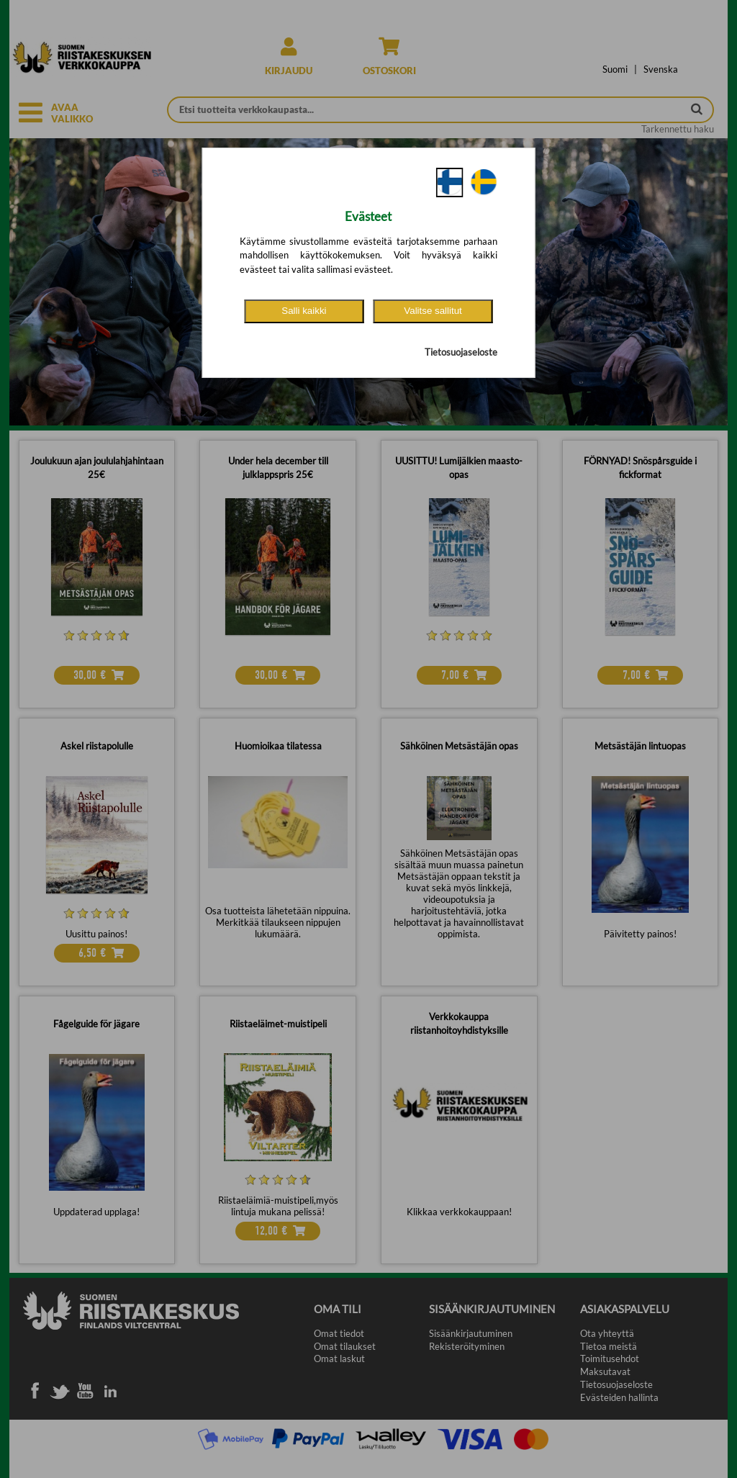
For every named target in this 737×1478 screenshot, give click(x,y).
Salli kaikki (303, 310)
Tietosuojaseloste (461, 352)
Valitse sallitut (433, 310)
